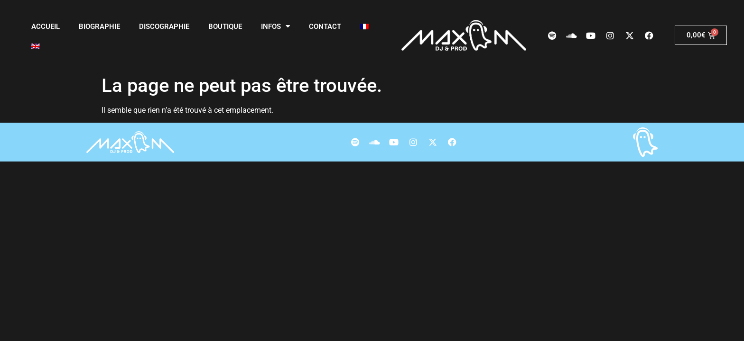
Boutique (225, 26)
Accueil (45, 26)
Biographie (99, 26)
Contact (325, 26)
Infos (275, 26)
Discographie (164, 26)
